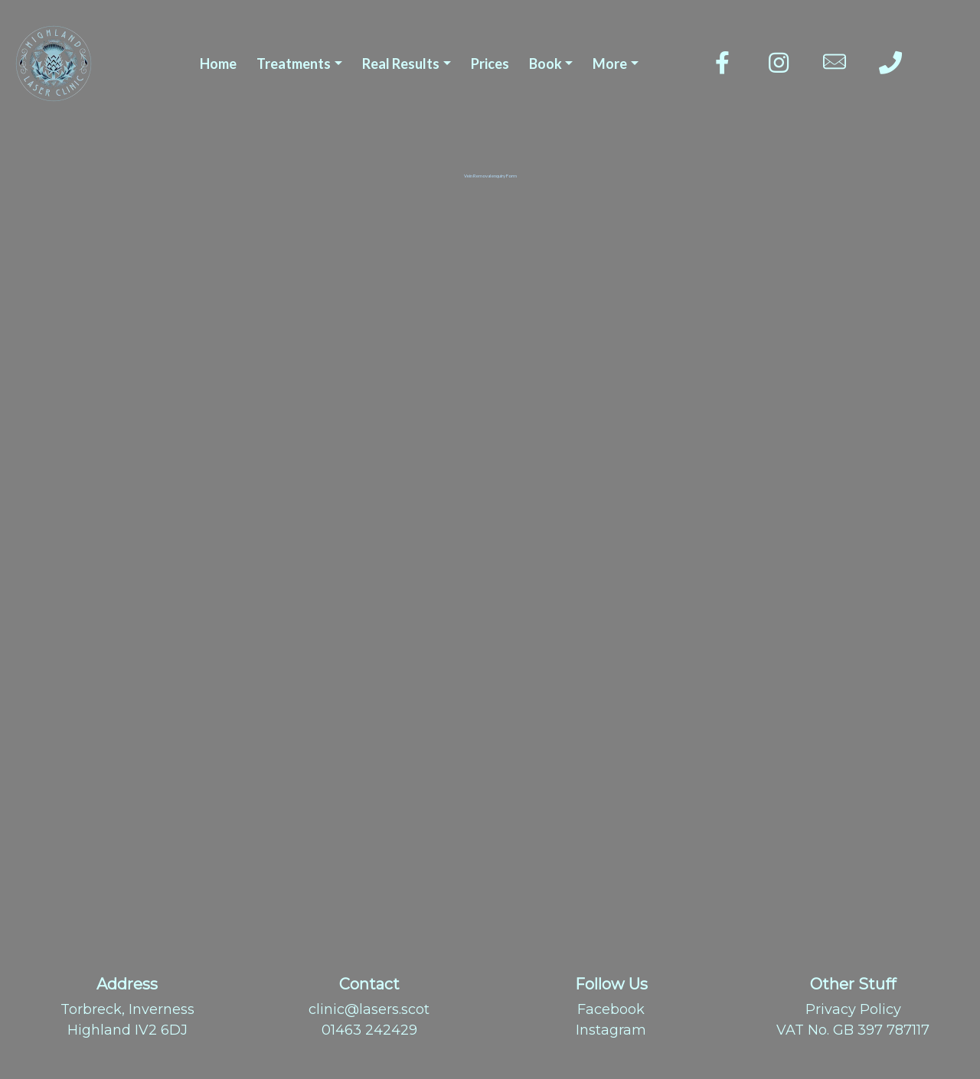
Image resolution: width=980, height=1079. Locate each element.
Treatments (293, 63)
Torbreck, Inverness (127, 1009)
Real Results (400, 63)
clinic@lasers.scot (369, 1009)
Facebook (611, 1009)
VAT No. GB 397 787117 (852, 1030)
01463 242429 (369, 1030)
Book (545, 63)
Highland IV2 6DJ (127, 1030)
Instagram (611, 1030)
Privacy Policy (853, 1009)
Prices (490, 63)
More (610, 63)
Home (218, 63)
